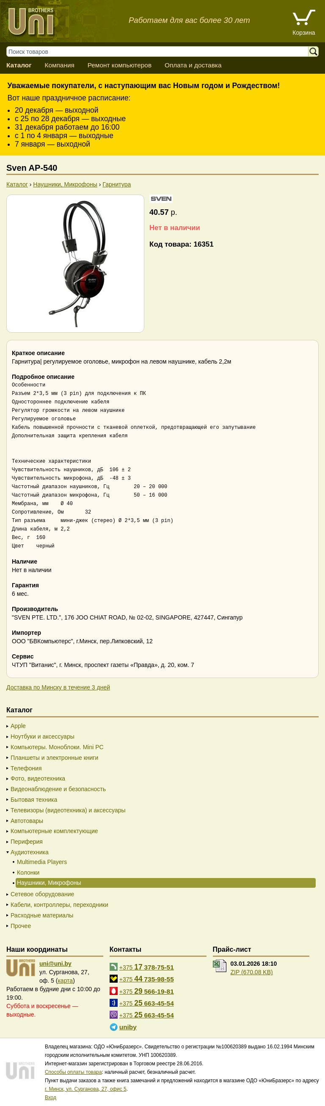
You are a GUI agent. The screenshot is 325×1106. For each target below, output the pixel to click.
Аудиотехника (30, 852)
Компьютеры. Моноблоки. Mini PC (57, 747)
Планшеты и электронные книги (54, 757)
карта (65, 980)
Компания (59, 65)
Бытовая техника (34, 799)
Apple (18, 726)
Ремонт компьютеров (119, 65)
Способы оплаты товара (73, 1072)
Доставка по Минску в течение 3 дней (58, 687)
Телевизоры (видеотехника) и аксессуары (68, 810)
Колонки (28, 872)
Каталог (19, 65)
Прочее (21, 926)
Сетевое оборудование (42, 894)
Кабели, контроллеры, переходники (59, 904)
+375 (146, 967)
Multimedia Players (42, 862)
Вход (50, 1097)
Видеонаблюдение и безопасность (58, 789)
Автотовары (27, 820)
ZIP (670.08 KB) (252, 972)
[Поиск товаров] (161, 51)
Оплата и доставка (193, 65)
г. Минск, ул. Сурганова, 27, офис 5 (86, 1089)
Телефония (26, 768)
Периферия (27, 841)
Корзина (303, 32)
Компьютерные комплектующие (54, 831)
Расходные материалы (42, 915)
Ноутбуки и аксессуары (42, 736)
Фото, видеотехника (38, 778)
